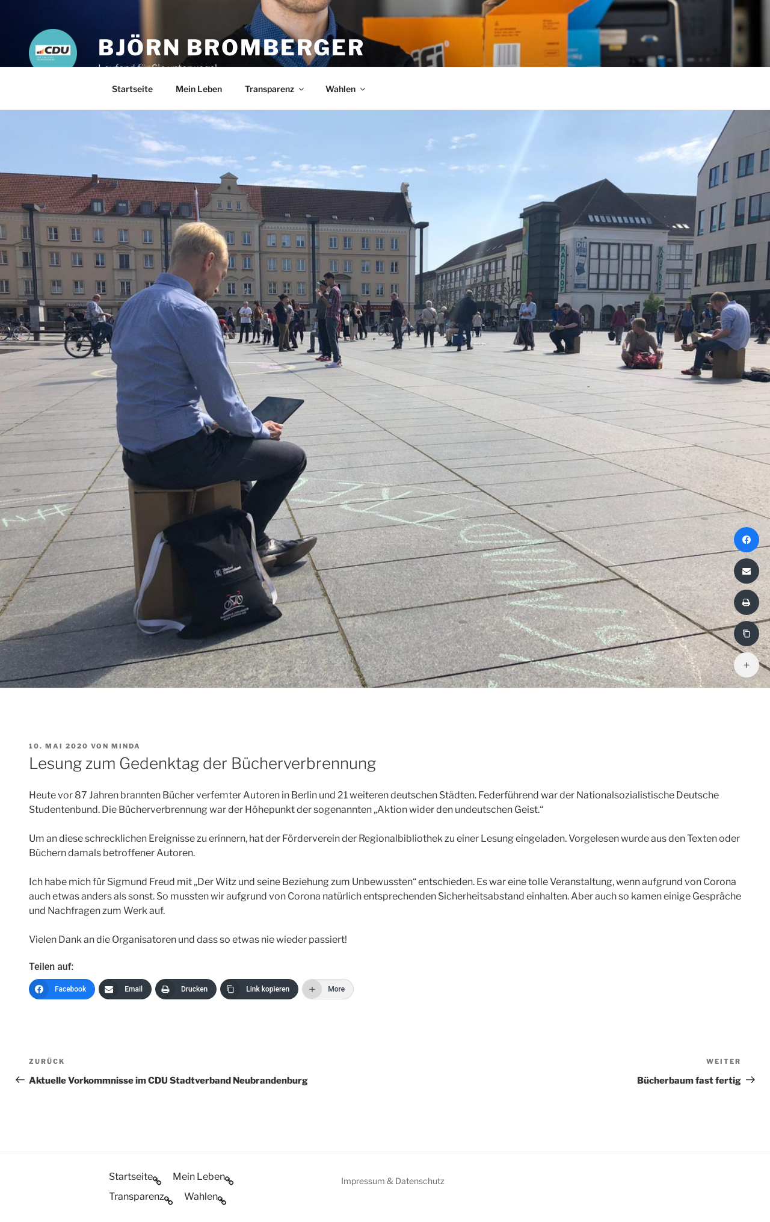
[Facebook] (62, 989)
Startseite (132, 89)
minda (126, 746)
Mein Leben (199, 89)
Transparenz (275, 89)
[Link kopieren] (259, 989)
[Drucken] (186, 989)
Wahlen (346, 89)
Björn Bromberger (231, 47)
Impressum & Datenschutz (393, 1181)
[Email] (125, 989)
